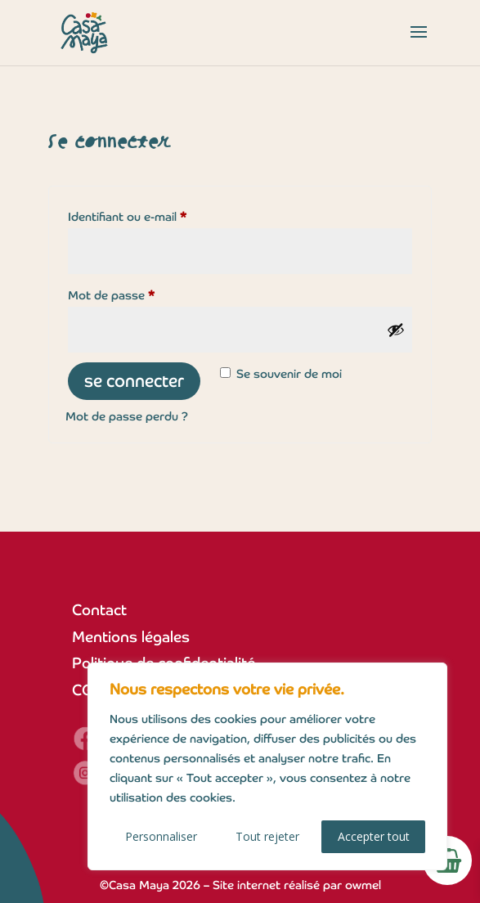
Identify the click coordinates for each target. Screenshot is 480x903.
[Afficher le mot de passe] (396, 330)
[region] (267, 766)
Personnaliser (161, 836)
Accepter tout (374, 836)
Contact (99, 609)
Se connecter (134, 381)
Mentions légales (131, 636)
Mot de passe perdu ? (126, 416)
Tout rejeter (267, 836)
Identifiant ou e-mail (157, 214)
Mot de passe (141, 293)
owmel (363, 885)
